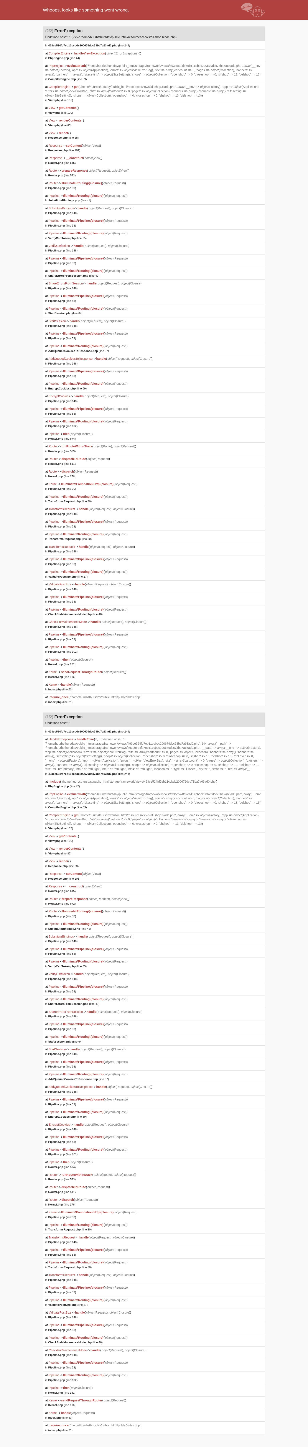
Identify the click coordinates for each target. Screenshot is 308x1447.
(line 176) (62, 476)
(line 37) (78, 351)
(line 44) (64, 58)
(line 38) (63, 137)
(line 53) (62, 225)
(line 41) (69, 200)
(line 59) (67, 79)
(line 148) (62, 213)
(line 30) (62, 188)
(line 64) (65, 313)
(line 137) (60, 100)
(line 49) (73, 275)
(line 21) (60, 702)
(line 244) (89, 45)
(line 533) (62, 451)
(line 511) (62, 463)
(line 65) (67, 238)
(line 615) (62, 162)
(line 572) (62, 175)
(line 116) (62, 676)
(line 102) (62, 426)
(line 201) (64, 150)
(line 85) (59, 125)
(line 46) (75, 614)
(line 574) (62, 438)
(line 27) (67, 576)
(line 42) (64, 786)
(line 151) (62, 664)
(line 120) (60, 112)
